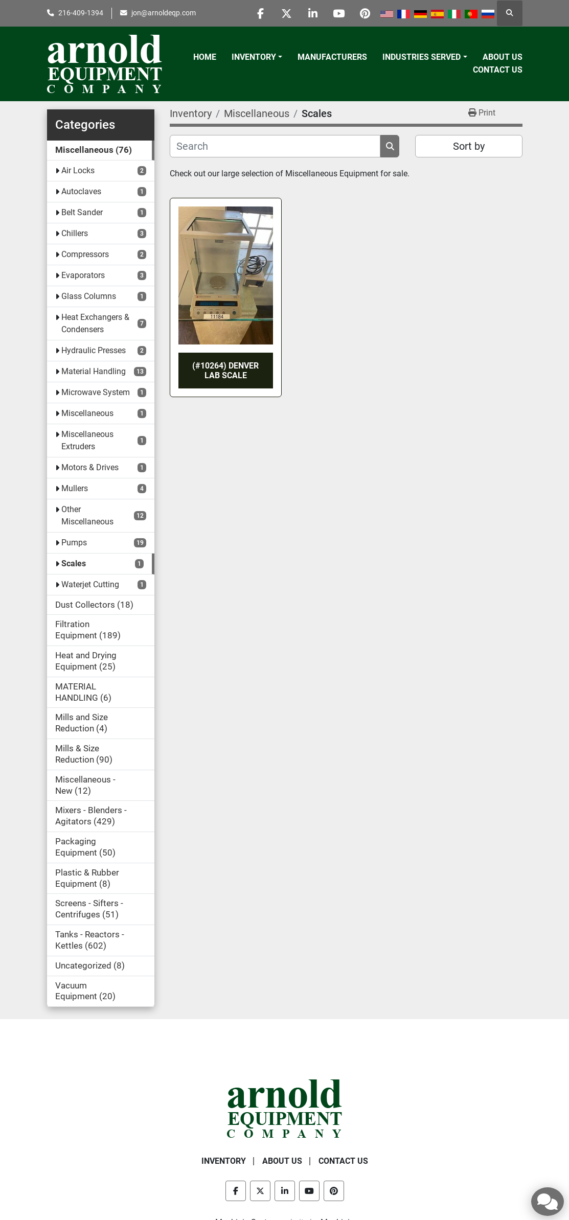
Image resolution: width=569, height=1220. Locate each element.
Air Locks (78, 170)
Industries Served (421, 57)
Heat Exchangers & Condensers (95, 323)
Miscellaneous (87, 413)
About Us (502, 57)
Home (204, 57)
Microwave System (95, 392)
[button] (257, 57)
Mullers (74, 488)
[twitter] (287, 13)
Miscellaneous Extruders (87, 440)
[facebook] (261, 13)
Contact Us (497, 70)
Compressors (85, 254)
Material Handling (93, 371)
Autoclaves (81, 191)
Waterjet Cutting (90, 584)
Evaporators (83, 275)
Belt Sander (82, 212)
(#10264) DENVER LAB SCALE (225, 370)
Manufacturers (332, 57)
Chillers (74, 233)
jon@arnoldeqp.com (163, 13)
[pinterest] (365, 13)
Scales (73, 563)
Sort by (469, 146)
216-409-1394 (80, 13)
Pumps (74, 542)
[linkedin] (313, 13)
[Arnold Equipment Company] (284, 1108)
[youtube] (339, 13)
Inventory (254, 57)
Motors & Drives (90, 467)
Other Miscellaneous (87, 515)
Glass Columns (88, 296)
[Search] (275, 146)
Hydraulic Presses (93, 350)
